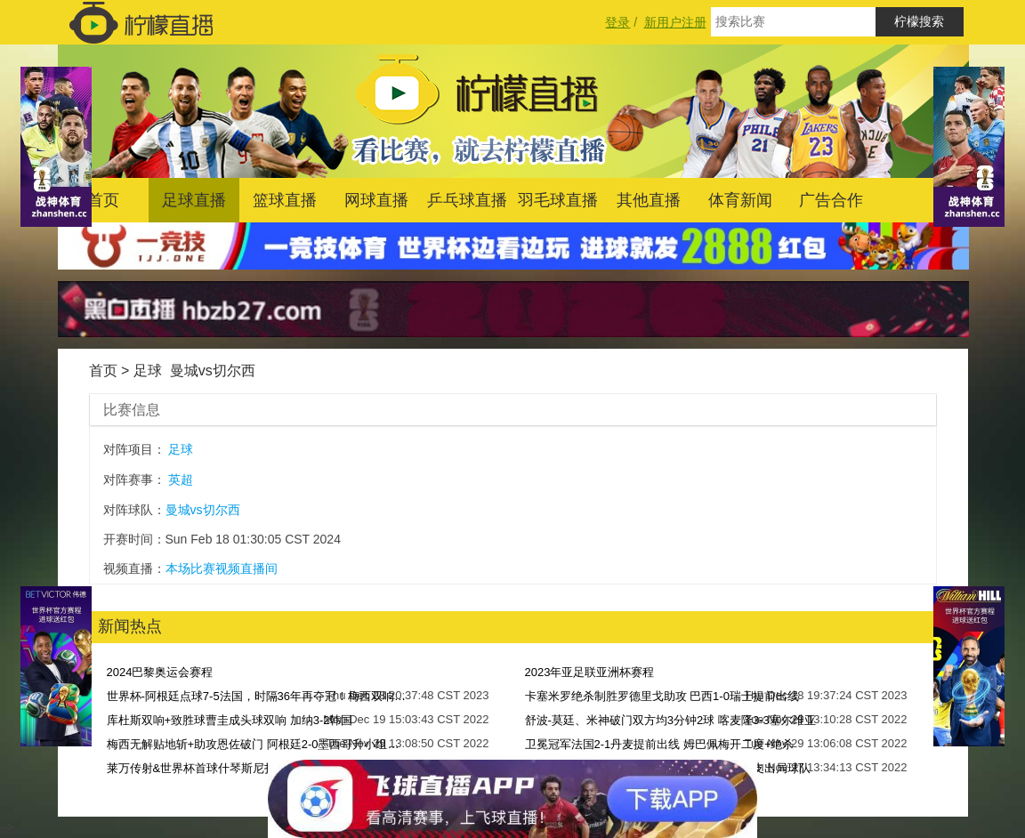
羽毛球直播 (558, 200)
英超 (180, 479)
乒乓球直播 (467, 200)
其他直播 (649, 200)
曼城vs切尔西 (212, 370)
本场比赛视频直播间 (221, 568)
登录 (617, 22)
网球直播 (376, 200)
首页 (103, 200)
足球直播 (194, 200)
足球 (147, 370)
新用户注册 (675, 22)
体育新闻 (740, 200)
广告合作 (831, 200)
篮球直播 (285, 200)
